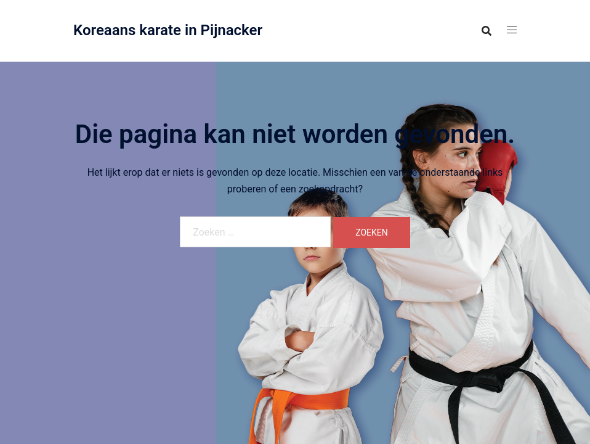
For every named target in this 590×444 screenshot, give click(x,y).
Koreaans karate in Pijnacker (167, 30)
